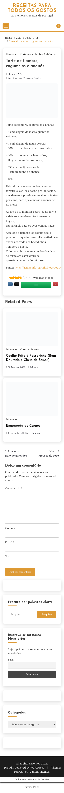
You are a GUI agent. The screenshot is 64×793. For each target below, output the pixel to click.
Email (9, 542)
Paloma (34, 367)
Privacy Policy (32, 787)
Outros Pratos (29, 349)
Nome (10, 528)
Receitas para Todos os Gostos (24, 78)
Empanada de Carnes (23, 425)
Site (7, 556)
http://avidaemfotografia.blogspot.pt (38, 267)
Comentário (13, 488)
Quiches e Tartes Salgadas (38, 54)
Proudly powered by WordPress (24, 767)
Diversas (11, 54)
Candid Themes (39, 771)
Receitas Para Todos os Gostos (32, 8)
